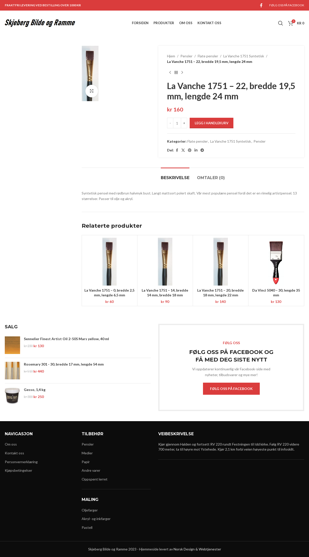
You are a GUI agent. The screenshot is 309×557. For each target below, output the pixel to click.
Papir (86, 462)
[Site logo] (40, 23)
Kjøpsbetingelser (18, 470)
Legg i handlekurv (211, 123)
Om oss (11, 444)
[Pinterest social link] (189, 150)
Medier (87, 453)
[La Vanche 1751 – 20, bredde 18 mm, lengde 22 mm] (220, 262)
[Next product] (182, 73)
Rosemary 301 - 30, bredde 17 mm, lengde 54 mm (64, 364)
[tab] (175, 175)
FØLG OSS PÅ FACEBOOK (231, 388)
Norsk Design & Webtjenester (197, 549)
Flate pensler (208, 56)
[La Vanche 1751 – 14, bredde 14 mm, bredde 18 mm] (165, 262)
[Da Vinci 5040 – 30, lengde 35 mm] (276, 262)
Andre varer (91, 470)
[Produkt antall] (177, 123)
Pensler (186, 56)
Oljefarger (90, 510)
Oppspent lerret (95, 479)
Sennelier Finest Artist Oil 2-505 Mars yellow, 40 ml (66, 339)
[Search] (281, 23)
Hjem (171, 56)
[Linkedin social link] (196, 150)
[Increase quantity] (184, 123)
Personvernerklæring (21, 462)
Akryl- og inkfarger (96, 518)
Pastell (87, 527)
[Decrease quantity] (170, 123)
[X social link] (183, 150)
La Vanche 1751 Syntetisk (243, 56)
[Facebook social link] (261, 5)
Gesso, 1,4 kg (34, 389)
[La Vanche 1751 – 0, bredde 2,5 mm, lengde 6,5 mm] (109, 262)
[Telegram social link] (202, 150)
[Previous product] (170, 73)
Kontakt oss (14, 453)
